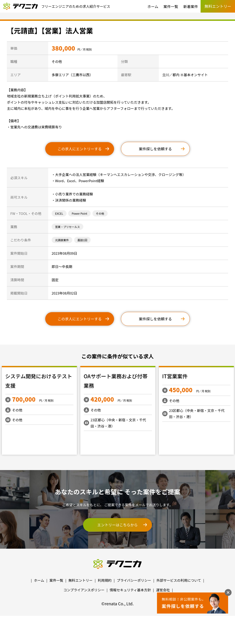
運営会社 (163, 589)
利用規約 (105, 580)
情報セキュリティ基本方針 (130, 589)
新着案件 (190, 6)
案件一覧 (170, 6)
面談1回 (82, 240)
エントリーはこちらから (117, 524)
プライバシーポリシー (134, 580)
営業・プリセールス (67, 227)
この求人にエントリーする (80, 148)
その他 (100, 213)
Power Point (79, 213)
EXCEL (59, 213)
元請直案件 (62, 240)
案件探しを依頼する (155, 148)
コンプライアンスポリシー (84, 589)
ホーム (152, 6)
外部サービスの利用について (178, 580)
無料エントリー (80, 580)
